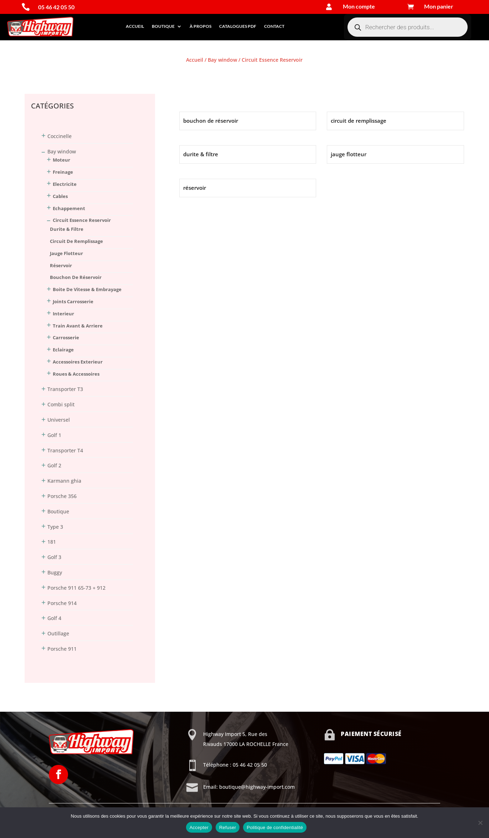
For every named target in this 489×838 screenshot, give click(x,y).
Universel (58, 419)
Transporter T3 (65, 389)
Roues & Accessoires (76, 374)
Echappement (69, 208)
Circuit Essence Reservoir (82, 220)
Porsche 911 (62, 648)
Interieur (63, 313)
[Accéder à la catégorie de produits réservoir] (247, 188)
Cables (60, 196)
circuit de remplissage (76, 241)
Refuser (227, 827)
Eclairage (63, 349)
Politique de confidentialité (275, 827)
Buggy (54, 572)
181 (51, 541)
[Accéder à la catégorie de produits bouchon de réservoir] (247, 121)
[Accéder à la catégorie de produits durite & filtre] (247, 154)
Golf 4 (54, 618)
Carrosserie (66, 337)
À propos (200, 26)
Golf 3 (54, 557)
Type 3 (55, 526)
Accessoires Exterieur (78, 362)
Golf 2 (54, 465)
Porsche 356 (62, 496)
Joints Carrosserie (73, 301)
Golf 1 (54, 435)
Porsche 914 (62, 603)
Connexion (37, 73)
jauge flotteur (66, 253)
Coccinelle (59, 136)
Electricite (65, 184)
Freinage (63, 172)
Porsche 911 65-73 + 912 (76, 587)
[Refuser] (480, 822)
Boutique (163, 26)
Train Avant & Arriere (78, 325)
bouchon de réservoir (76, 277)
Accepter (199, 827)
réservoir (61, 265)
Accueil (135, 26)
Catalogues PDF (237, 26)
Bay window (222, 59)
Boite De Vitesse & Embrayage (87, 289)
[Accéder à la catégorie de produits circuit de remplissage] (395, 121)
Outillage (58, 633)
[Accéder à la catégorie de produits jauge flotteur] (395, 154)
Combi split (60, 404)
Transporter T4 (65, 450)
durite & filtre (66, 229)
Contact (274, 26)
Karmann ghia (64, 480)
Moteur (61, 160)
